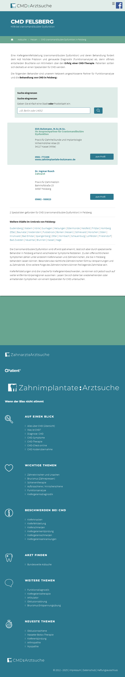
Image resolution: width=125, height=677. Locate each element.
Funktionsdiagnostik (38, 589)
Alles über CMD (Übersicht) (41, 425)
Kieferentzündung (36, 638)
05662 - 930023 (43, 199)
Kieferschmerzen (36, 527)
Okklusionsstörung (37, 601)
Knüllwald (15, 236)
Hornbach (64, 236)
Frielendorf (105, 236)
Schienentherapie (36, 482)
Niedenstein (34, 232)
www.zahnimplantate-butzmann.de (55, 159)
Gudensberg (16, 228)
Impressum (75, 670)
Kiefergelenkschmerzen (39, 535)
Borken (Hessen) (64, 232)
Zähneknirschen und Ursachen (43, 474)
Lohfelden (92, 236)
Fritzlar (95, 228)
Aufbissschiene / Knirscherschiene (45, 486)
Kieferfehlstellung (36, 523)
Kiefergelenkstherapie (39, 593)
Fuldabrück (49, 232)
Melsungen (60, 228)
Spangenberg (43, 236)
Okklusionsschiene (37, 630)
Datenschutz (89, 670)
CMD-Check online (37, 445)
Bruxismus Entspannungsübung (44, 605)
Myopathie (33, 646)
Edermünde (73, 228)
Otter (54, 236)
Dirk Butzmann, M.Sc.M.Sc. (50, 128)
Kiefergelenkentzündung (40, 531)
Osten (103, 232)
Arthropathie (34, 642)
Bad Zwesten (17, 239)
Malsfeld (85, 228)
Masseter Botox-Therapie (40, 634)
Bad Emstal (28, 236)
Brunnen (41, 239)
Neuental (30, 239)
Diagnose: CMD (35, 433)
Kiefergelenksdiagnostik (40, 494)
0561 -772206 (42, 157)
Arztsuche (22, 39)
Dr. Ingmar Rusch (44, 171)
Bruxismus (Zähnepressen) (41, 478)
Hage (58, 239)
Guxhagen (47, 228)
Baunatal (22, 232)
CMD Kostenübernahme (40, 449)
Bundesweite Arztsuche (39, 564)
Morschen (93, 232)
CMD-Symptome (36, 437)
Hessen (33, 39)
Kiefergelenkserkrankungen (41, 539)
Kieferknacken (34, 519)
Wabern (28, 228)
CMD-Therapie (34, 441)
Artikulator (32, 597)
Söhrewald (80, 232)
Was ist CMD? (34, 429)
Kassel (51, 239)
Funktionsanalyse (36, 490)
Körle (37, 228)
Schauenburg (78, 236)
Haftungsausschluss (107, 670)
